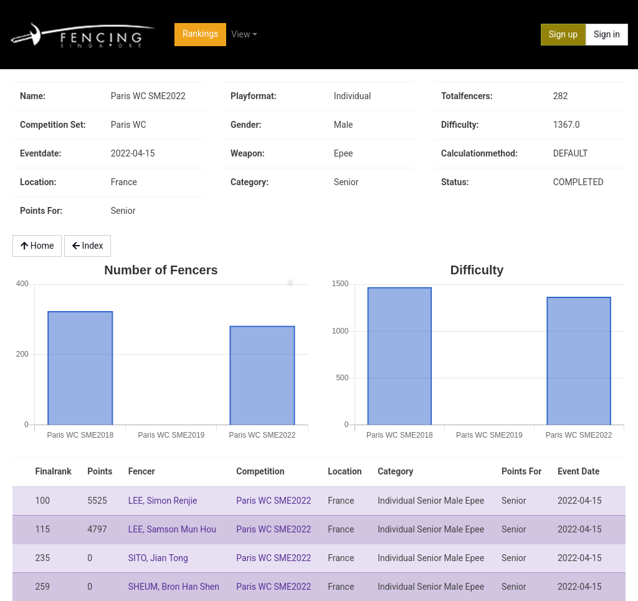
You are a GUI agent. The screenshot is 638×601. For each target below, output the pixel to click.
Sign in (607, 34)
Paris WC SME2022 (273, 501)
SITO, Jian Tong (158, 558)
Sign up (563, 34)
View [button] (240, 34)
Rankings (200, 34)
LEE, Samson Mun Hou (172, 529)
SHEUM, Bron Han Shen (173, 587)
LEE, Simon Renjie (163, 501)
